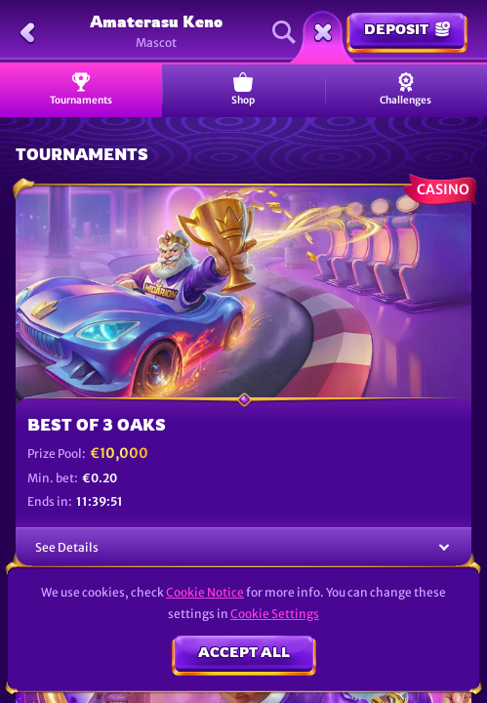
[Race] (323, 32)
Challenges (405, 89)
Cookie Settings (274, 614)
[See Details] (444, 548)
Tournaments (81, 89)
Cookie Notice (205, 592)
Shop (243, 89)
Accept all (244, 651)
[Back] (27, 32)
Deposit (407, 29)
